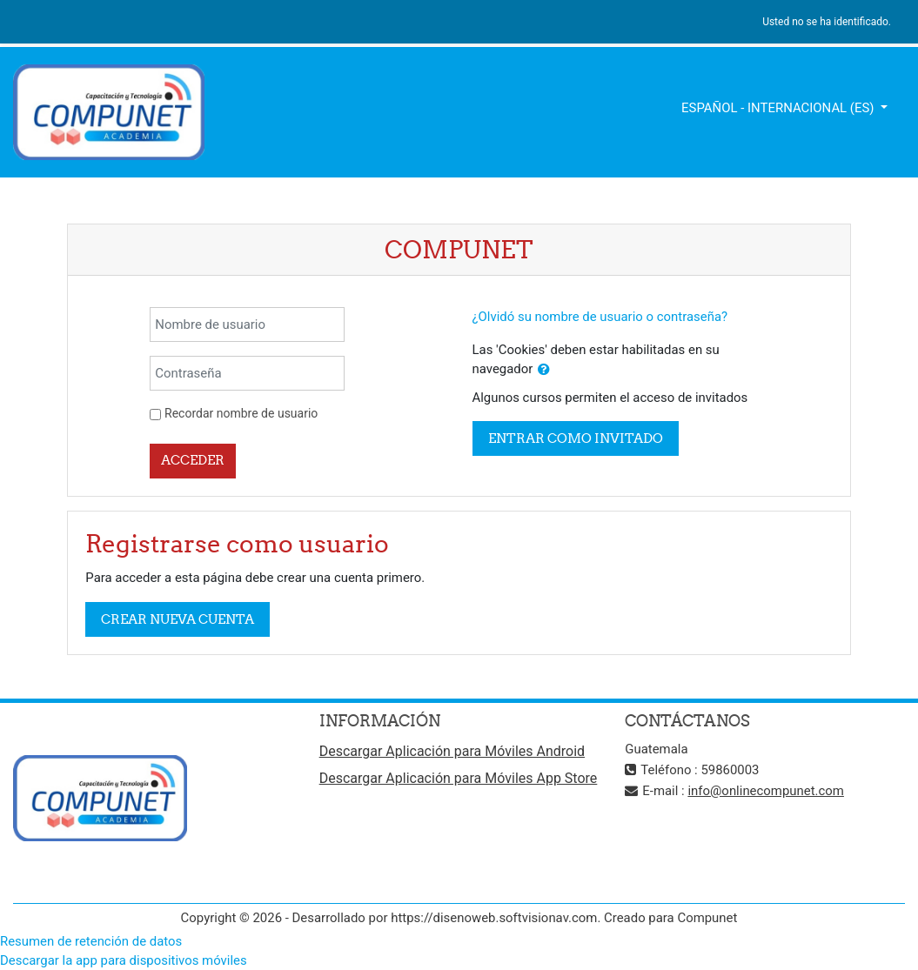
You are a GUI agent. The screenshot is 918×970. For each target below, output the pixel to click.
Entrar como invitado (575, 438)
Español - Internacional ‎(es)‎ (779, 108)
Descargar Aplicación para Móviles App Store (458, 778)
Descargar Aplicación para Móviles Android (452, 751)
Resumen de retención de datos (91, 941)
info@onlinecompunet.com (765, 791)
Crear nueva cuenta (177, 619)
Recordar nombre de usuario (241, 413)
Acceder (192, 460)
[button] (544, 369)
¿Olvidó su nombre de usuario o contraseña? (600, 316)
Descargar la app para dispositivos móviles (123, 960)
